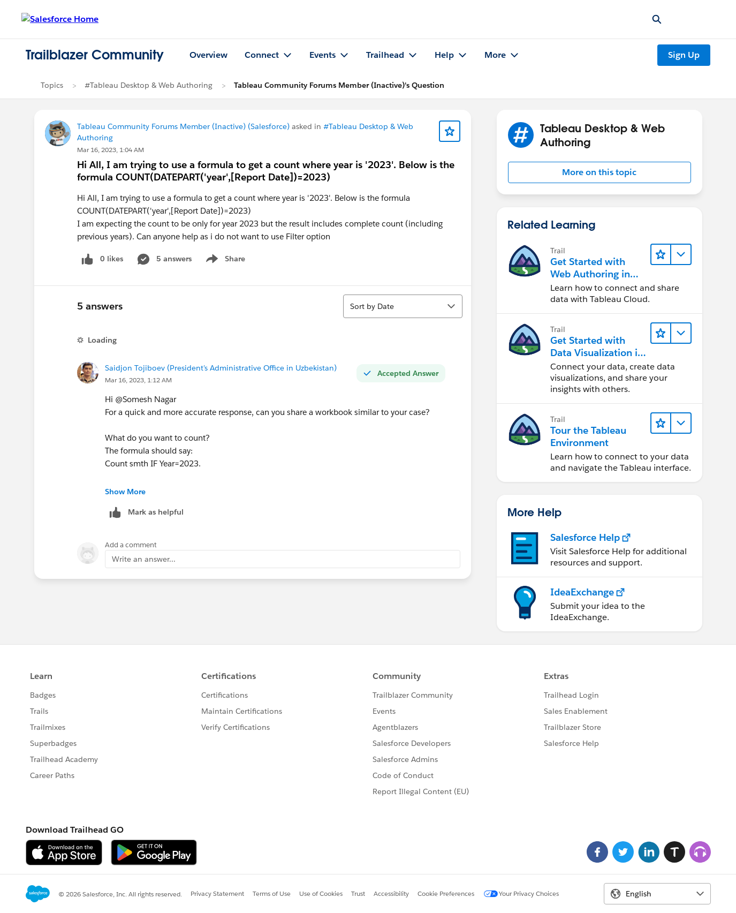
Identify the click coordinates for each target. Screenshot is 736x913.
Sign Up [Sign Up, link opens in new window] (684, 55)
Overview (208, 55)
